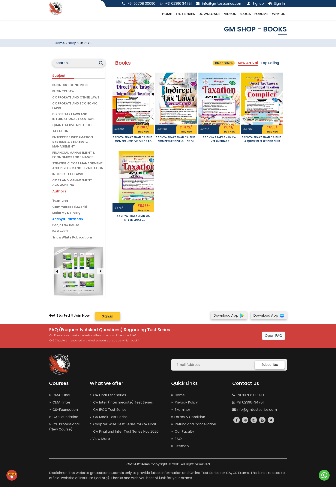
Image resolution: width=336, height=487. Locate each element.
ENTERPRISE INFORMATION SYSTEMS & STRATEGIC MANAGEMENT (72, 142)
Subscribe (269, 364)
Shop (72, 43)
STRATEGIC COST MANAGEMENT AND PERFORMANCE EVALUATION (77, 165)
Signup (107, 316)
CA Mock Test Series (109, 416)
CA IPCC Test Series (108, 409)
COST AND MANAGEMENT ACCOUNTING (72, 182)
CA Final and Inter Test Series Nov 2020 (124, 431)
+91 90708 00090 (248, 395)
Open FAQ (273, 335)
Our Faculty (182, 431)
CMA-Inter (59, 402)
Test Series (185, 13)
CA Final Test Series (108, 395)
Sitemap (180, 446)
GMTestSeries (138, 464)
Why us (278, 13)
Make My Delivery (66, 213)
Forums (261, 13)
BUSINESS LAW (63, 91)
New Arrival (248, 62)
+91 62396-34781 (248, 402)
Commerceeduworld (69, 207)
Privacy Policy (184, 402)
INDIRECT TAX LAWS (67, 174)
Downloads (209, 13)
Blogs (245, 13)
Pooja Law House (65, 225)
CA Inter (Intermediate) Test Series (121, 402)
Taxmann (60, 200)
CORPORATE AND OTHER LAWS (75, 97)
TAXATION (60, 131)
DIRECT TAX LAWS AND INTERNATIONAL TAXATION (73, 116)
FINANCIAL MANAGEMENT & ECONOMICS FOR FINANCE (73, 154)
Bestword (60, 231)
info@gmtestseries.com (254, 409)
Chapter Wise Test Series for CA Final (123, 424)
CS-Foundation (63, 409)
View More (100, 438)
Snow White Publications (72, 237)
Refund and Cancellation (193, 424)
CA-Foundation (63, 416)
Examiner (180, 409)
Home (167, 13)
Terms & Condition (188, 416)
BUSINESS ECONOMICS (70, 85)
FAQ (176, 438)
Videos (230, 13)
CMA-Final (59, 395)
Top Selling (270, 62)
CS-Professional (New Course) (64, 427)
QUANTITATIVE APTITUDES (72, 125)
